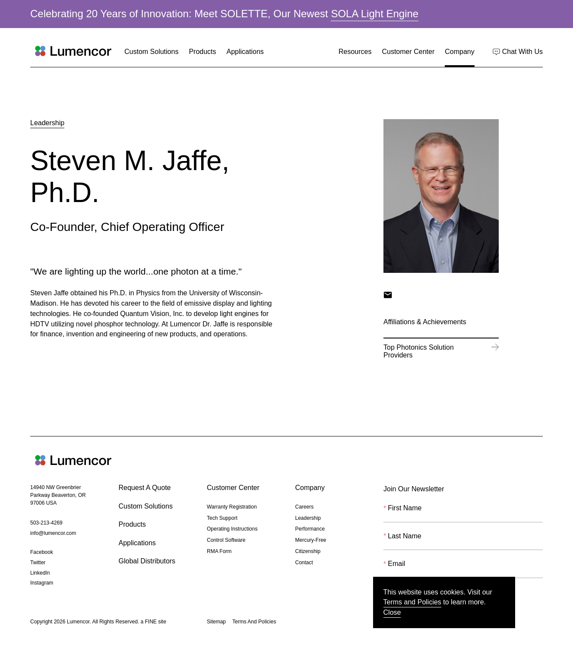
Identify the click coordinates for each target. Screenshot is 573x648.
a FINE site (153, 622)
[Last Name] (463, 541)
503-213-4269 (46, 524)
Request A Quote (145, 487)
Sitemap (216, 622)
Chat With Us (522, 52)
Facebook (41, 553)
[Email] (463, 569)
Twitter (37, 563)
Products (202, 51)
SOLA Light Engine (374, 14)
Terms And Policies (254, 622)
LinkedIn (40, 574)
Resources (355, 51)
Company (459, 51)
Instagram (41, 584)
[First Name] (463, 513)
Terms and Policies (412, 602)
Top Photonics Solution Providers (434, 353)
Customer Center (408, 51)
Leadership (47, 122)
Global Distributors (147, 561)
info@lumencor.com (53, 534)
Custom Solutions (151, 51)
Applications (245, 51)
